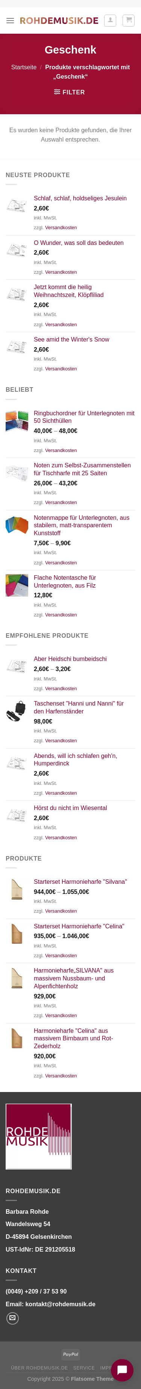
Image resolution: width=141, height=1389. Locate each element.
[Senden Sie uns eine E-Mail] (12, 1318)
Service (84, 1368)
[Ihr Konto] (110, 21)
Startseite (24, 67)
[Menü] (10, 20)
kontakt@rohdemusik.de (60, 1304)
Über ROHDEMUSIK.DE (39, 1368)
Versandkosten (61, 227)
